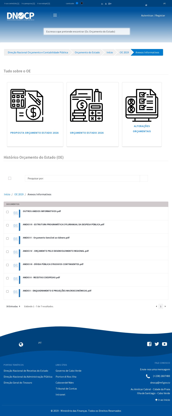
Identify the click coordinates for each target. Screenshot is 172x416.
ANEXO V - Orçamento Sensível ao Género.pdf (46, 237)
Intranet (60, 394)
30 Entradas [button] (13, 306)
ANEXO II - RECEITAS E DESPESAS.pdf (41, 277)
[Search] (82, 178)
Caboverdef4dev (65, 382)
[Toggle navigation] (38, 16)
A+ (110, 3)
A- (102, 3)
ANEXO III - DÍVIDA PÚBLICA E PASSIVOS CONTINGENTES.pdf (53, 264)
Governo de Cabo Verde (68, 370)
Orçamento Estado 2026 (87, 132)
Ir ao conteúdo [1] (11, 3)
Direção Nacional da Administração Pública (28, 376)
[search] (144, 178)
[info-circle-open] (153, 178)
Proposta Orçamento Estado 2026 (34, 132)
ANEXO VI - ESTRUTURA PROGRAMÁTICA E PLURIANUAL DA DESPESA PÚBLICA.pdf (63, 224)
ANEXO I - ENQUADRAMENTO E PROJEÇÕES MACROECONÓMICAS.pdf (57, 290)
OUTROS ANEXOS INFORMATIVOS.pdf (42, 211)
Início (7, 194)
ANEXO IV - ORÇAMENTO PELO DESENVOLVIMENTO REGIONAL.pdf (56, 250)
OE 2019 (19, 194)
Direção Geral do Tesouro (18, 382)
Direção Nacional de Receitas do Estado (26, 370)
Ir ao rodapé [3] (43, 3)
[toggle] (15, 178)
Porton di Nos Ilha (66, 376)
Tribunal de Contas (66, 388)
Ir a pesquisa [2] (28, 3)
